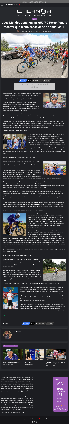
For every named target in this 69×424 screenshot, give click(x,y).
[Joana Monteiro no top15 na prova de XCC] (34, 354)
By (46, 419)
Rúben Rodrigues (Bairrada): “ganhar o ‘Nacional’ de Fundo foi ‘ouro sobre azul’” (55, 362)
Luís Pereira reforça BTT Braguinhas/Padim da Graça (11, 361)
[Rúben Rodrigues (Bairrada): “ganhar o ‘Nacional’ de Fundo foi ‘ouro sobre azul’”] (56, 354)
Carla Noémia (23, 31)
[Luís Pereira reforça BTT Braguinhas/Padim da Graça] (13, 354)
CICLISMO (34, 19)
